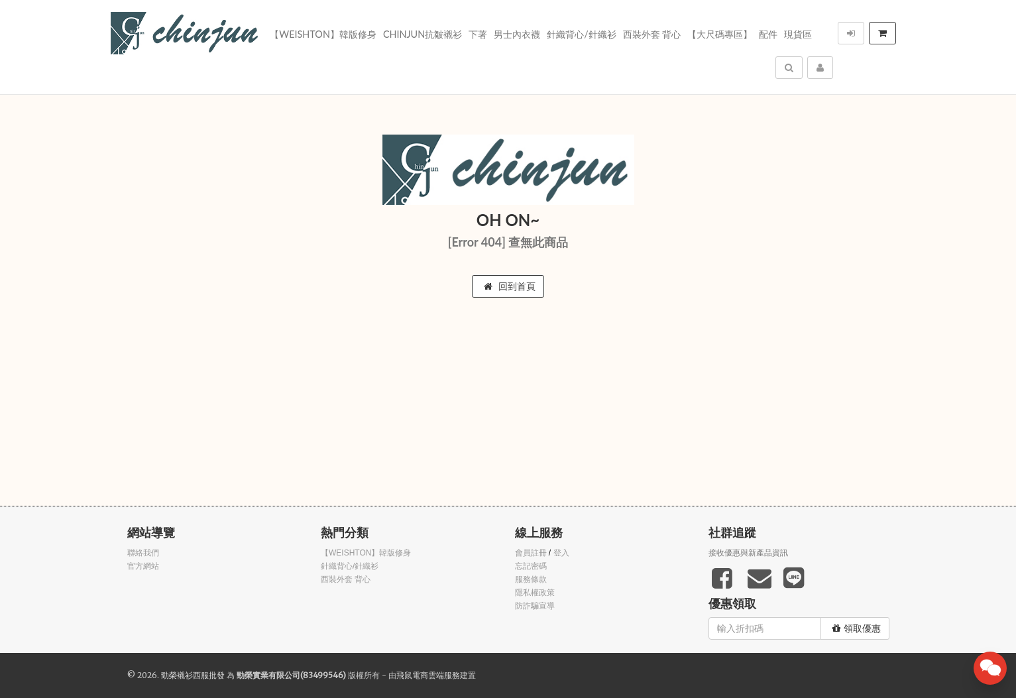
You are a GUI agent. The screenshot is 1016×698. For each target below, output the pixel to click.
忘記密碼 (531, 566)
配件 (768, 34)
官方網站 (143, 566)
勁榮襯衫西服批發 (193, 675)
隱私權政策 (535, 592)
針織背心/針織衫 (581, 34)
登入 (561, 552)
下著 (478, 34)
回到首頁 (510, 286)
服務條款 (531, 579)
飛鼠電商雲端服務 (428, 675)
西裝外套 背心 (652, 34)
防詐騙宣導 (535, 606)
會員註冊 (531, 552)
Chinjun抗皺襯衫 (422, 34)
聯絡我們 (143, 552)
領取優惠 (856, 628)
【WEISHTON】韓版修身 (323, 34)
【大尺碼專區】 (719, 34)
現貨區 (798, 34)
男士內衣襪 (517, 34)
